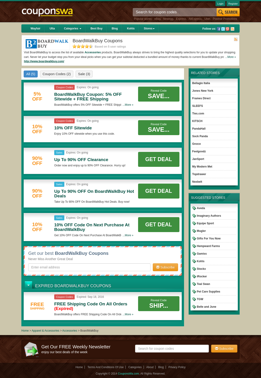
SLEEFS (197, 106)
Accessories (93, 52)
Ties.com (198, 113)
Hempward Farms (208, 246)
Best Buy (96, 28)
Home (25, 330)
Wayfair (35, 28)
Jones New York (202, 90)
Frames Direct (201, 98)
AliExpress (195, 18)
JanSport (198, 159)
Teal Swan (203, 284)
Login (220, 3)
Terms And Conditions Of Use (106, 367)
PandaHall (199, 128)
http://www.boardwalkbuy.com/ (44, 61)
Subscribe (165, 267)
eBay (157, 18)
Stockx (201, 268)
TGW (200, 299)
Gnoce (196, 143)
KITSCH (197, 121)
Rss (232, 29)
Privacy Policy (177, 367)
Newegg (168, 18)
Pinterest (227, 29)
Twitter (223, 29)
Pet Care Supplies (208, 291)
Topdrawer (199, 174)
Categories (72, 28)
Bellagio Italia (201, 83)
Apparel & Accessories (45, 330)
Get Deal (158, 159)
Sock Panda (200, 136)
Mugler (201, 231)
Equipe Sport (205, 223)
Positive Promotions (225, 18)
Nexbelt (197, 181)
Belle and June (206, 306)
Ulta (52, 28)
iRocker (202, 276)
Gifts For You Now (209, 238)
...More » (230, 57)
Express (181, 18)
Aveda (201, 208)
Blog (115, 28)
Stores (149, 28)
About (149, 367)
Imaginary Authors (209, 215)
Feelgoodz (199, 151)
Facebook (219, 29)
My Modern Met (202, 166)
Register (233, 3)
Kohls (131, 28)
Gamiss (202, 253)
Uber (207, 18)
